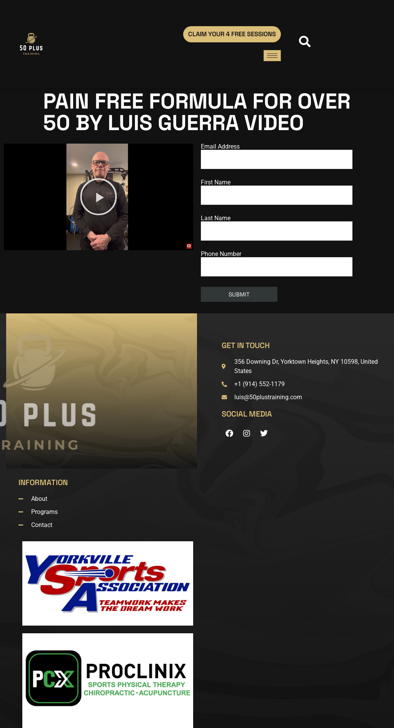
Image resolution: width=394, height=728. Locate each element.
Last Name (276, 228)
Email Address (276, 156)
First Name (276, 192)
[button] (98, 196)
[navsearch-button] (303, 43)
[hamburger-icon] (272, 55)
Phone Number (276, 263)
